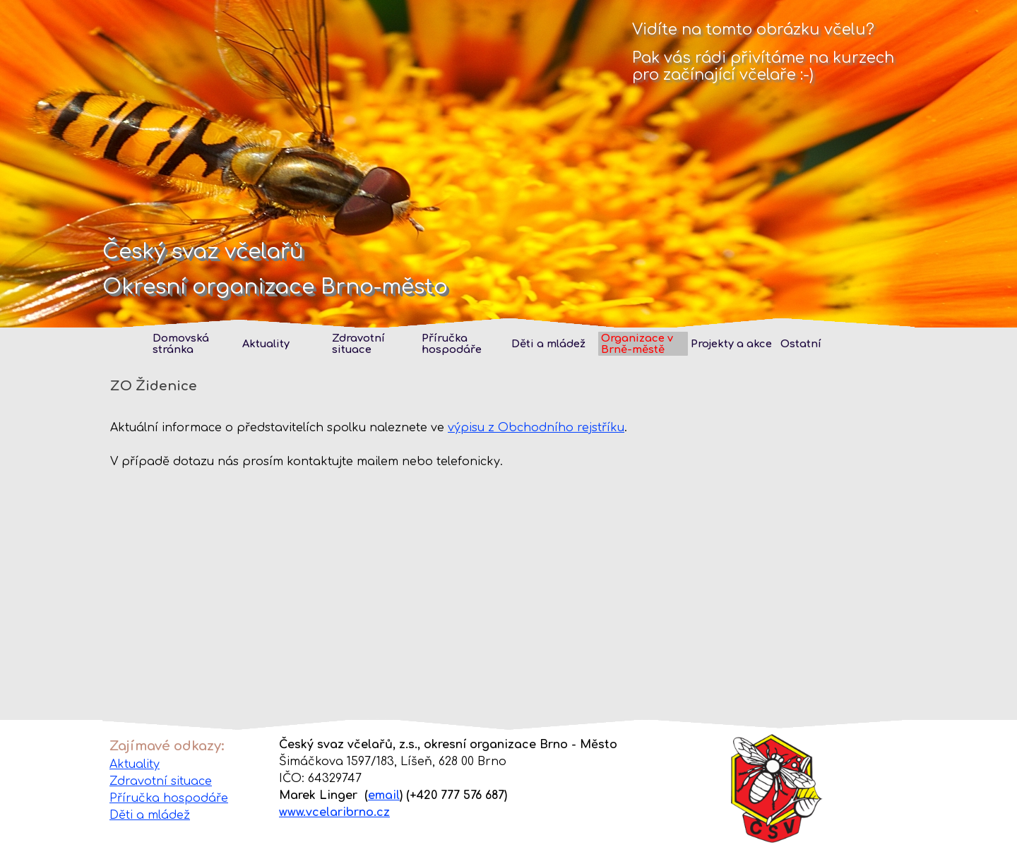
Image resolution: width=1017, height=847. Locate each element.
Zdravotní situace (358, 343)
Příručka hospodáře (168, 798)
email (384, 795)
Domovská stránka (181, 343)
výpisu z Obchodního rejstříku (536, 427)
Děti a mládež (548, 343)
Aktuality (134, 764)
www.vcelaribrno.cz (334, 812)
